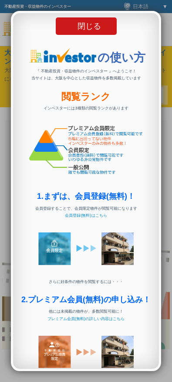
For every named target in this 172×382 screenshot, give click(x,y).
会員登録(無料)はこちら (86, 215)
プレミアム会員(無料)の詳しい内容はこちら (86, 319)
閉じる (89, 26)
